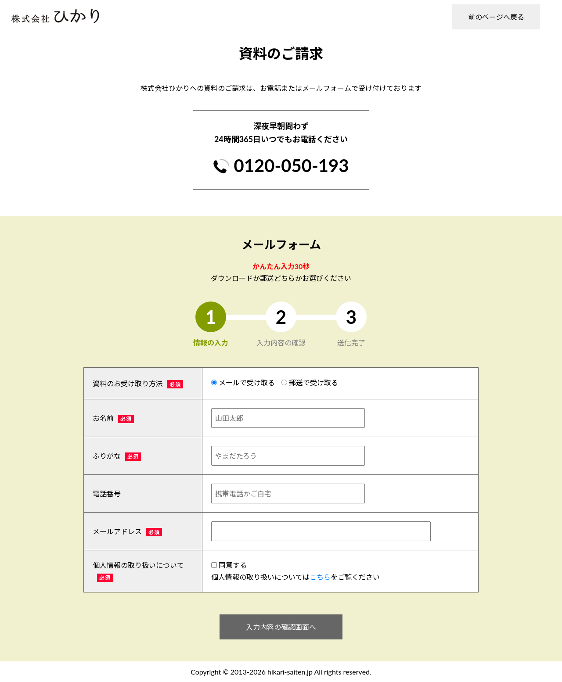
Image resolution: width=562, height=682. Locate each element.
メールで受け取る (243, 382)
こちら (320, 577)
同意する (229, 565)
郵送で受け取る (309, 382)
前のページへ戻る (496, 17)
